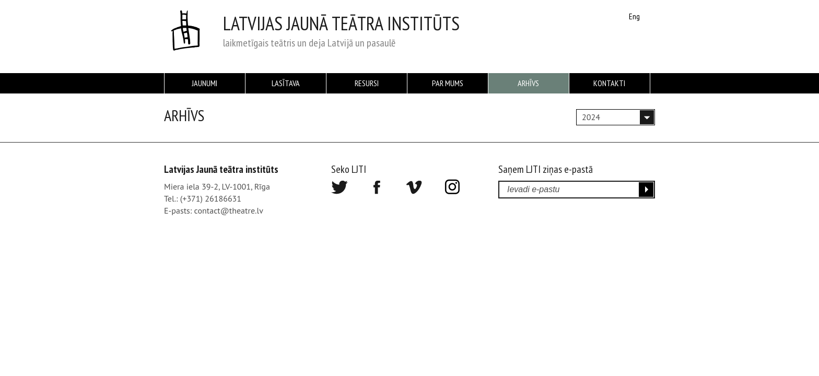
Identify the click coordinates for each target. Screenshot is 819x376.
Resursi (367, 83)
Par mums (447, 83)
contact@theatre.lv (228, 210)
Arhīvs (528, 83)
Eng (634, 16)
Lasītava (286, 83)
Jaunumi (204, 83)
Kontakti (609, 83)
